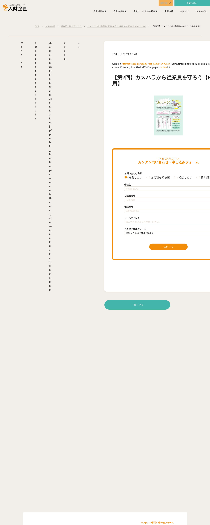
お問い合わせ (192, 3)
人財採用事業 (100, 11)
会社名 (127, 184)
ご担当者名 (129, 196)
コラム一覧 (201, 11)
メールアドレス (132, 218)
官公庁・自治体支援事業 (145, 11)
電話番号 (128, 207)
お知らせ (184, 11)
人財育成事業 (120, 11)
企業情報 (168, 11)
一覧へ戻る (137, 305)
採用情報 (162, 3)
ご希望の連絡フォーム (135, 229)
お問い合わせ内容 (133, 173)
